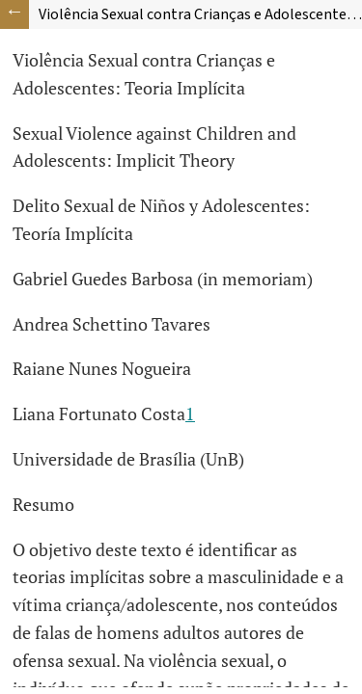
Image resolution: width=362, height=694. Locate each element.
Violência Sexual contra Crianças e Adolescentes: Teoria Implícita (200, 14)
